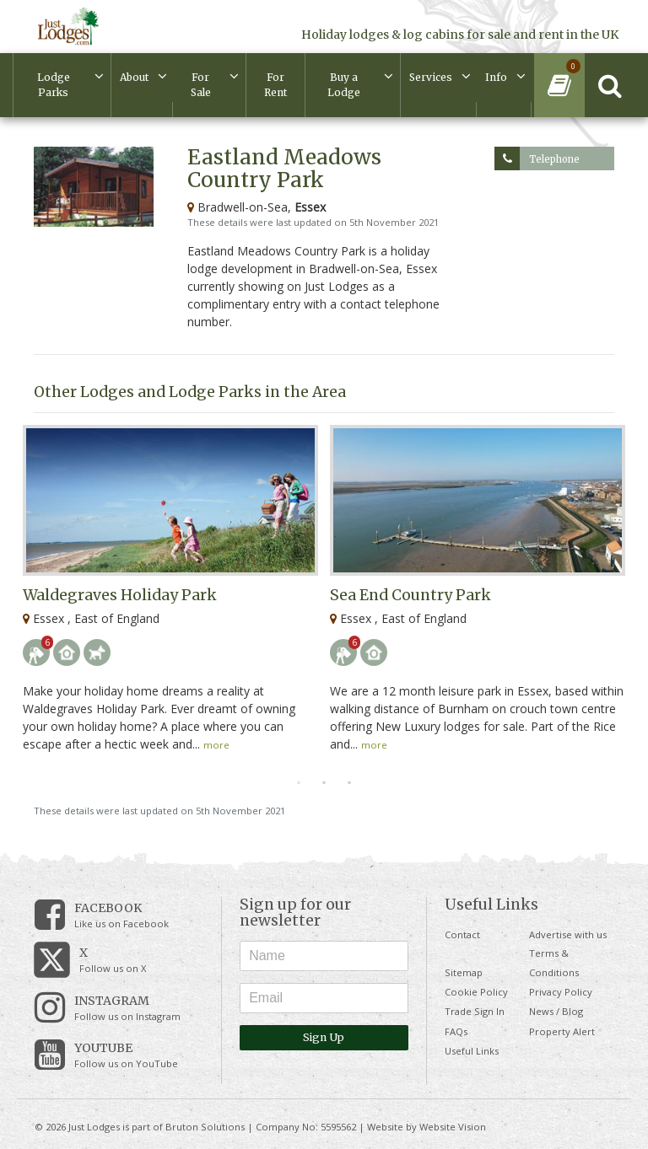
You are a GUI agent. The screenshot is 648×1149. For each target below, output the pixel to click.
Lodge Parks (53, 85)
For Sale (201, 85)
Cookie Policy (476, 991)
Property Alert (562, 1031)
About (134, 77)
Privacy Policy (560, 991)
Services (430, 77)
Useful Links (472, 1050)
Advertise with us (568, 934)
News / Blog (556, 1011)
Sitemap (464, 972)
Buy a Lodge (343, 85)
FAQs (456, 1031)
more (216, 744)
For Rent (275, 85)
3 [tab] (349, 783)
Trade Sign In (475, 1011)
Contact (462, 934)
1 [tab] (298, 783)
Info (496, 77)
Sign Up (323, 1037)
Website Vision (452, 1126)
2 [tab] (324, 783)
